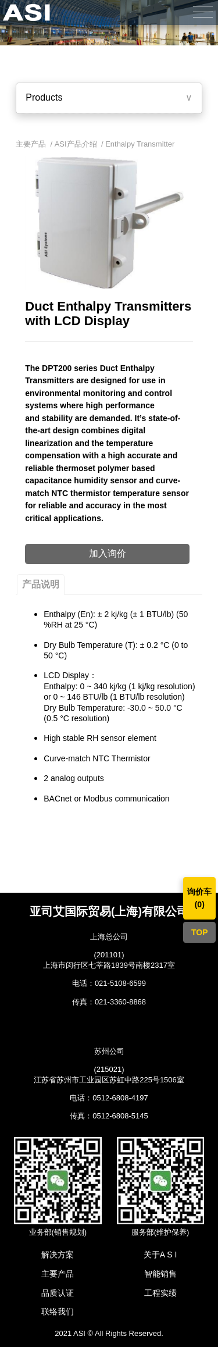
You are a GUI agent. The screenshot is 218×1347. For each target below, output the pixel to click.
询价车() (199, 898)
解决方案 (57, 1254)
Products (44, 97)
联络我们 (57, 1311)
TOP (199, 932)
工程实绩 (160, 1293)
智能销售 (160, 1273)
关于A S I (160, 1254)
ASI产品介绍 (76, 144)
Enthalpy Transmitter (139, 144)
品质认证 (57, 1293)
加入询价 (107, 553)
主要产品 (57, 1273)
